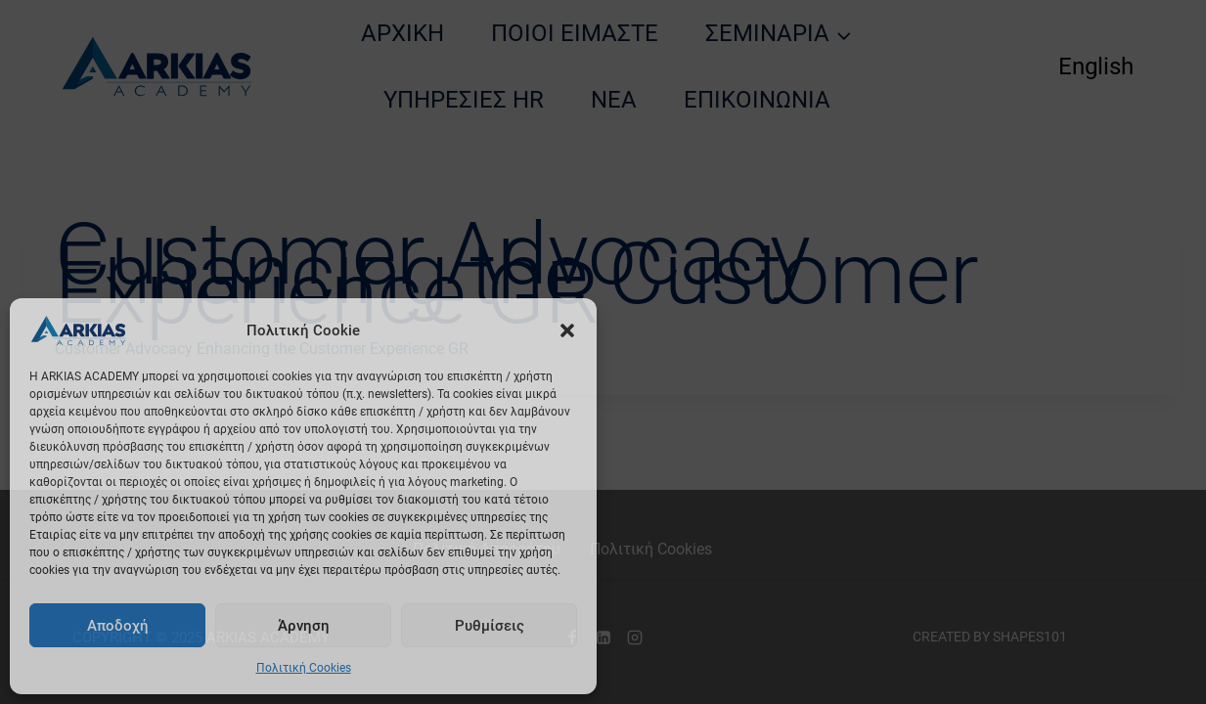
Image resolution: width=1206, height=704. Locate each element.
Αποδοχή (118, 626)
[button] (567, 330)
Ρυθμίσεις (489, 626)
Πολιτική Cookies (303, 668)
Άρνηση (304, 626)
